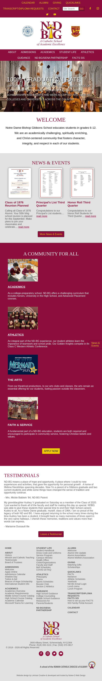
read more (23, 227)
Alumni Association (77, 555)
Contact (54, 8)
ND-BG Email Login (77, 584)
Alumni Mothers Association (81, 558)
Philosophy (41, 577)
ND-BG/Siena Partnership (51, 58)
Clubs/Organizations (46, 562)
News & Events (95, 344)
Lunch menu (73, 586)
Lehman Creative (38, 675)
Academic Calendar (14, 600)
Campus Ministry (44, 558)
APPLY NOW (51, 451)
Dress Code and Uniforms (48, 553)
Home (8, 548)
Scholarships (74, 567)
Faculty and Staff (44, 565)
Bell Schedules (43, 567)
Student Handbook (45, 550)
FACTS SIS (78, 58)
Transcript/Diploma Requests (23, 8)
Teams (39, 579)
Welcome (9, 569)
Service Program (44, 555)
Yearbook (72, 581)
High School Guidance (47, 593)
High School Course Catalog (18, 598)
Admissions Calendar (15, 574)
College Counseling (45, 596)
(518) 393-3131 (44, 645)
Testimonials (11, 560)
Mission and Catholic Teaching (19, 557)
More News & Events (51, 234)
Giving (57, 3)
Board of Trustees (13, 562)
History (8, 555)
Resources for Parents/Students (44, 602)
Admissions (28, 52)
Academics (47, 52)
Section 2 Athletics (45, 586)
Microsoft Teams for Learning (19, 603)
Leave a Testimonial (51, 534)
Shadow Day (11, 576)
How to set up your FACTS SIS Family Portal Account (80, 601)
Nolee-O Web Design (76, 675)
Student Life (67, 52)
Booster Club (42, 584)
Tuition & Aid (11, 579)
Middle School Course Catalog (19, 596)
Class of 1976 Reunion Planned (17, 204)
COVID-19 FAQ (43, 570)
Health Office (42, 560)
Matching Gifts (74, 565)
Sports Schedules (44, 581)
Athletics (87, 52)
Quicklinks (73, 3)
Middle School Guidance (48, 598)
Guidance (23, 58)
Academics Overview (15, 591)
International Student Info (17, 584)
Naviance (72, 576)
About (12, 52)
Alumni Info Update (77, 553)
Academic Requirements (17, 593)
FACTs (71, 574)
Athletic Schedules (76, 579)
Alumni (43, 3)
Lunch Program (75, 589)
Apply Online (11, 572)
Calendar (28, 3)
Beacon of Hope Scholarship (18, 581)
